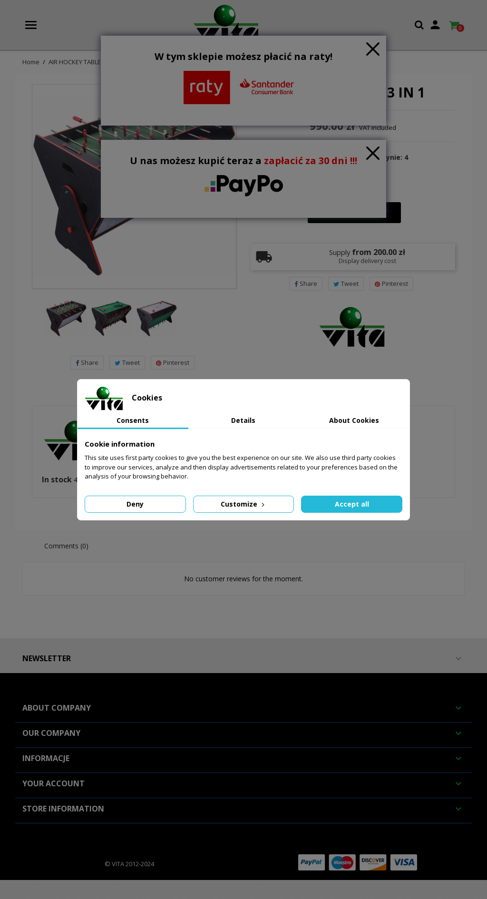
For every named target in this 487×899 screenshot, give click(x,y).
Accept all (352, 503)
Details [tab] (243, 420)
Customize (243, 503)
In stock (57, 480)
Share (87, 362)
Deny (135, 503)
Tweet (127, 362)
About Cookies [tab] (354, 420)
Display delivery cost (367, 261)
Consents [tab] (133, 420)
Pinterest (172, 362)
